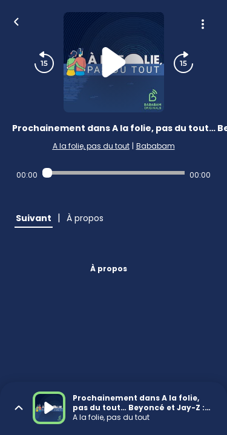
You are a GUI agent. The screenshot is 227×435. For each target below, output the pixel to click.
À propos (108, 268)
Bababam (155, 146)
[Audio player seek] (113, 173)
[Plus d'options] (203, 24)
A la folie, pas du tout (91, 146)
